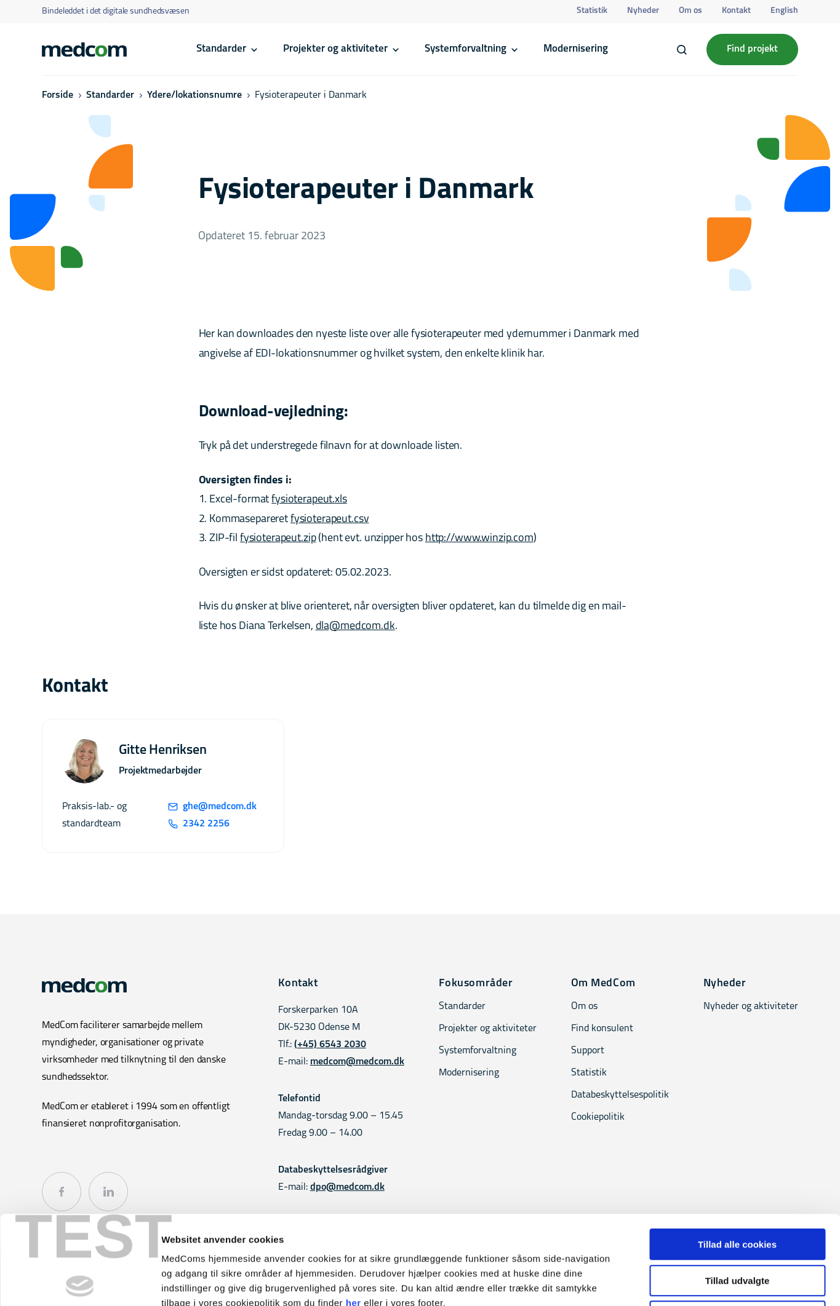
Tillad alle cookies (737, 1155)
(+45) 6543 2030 (330, 1045)
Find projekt (752, 49)
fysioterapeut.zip (278, 538)
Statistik (592, 10)
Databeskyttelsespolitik (620, 1095)
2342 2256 (199, 824)
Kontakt (736, 10)
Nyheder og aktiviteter (750, 1006)
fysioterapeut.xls (309, 499)
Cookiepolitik (598, 1117)
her (353, 1214)
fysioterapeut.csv (329, 519)
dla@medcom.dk (355, 626)
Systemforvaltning (465, 49)
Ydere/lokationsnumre (194, 95)
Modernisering (575, 49)
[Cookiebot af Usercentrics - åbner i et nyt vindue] (80, 1282)
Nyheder (643, 10)
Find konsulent (602, 1029)
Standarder (221, 49)
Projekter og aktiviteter (335, 49)
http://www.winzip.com (479, 538)
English (784, 10)
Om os (690, 10)
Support (587, 1051)
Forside (57, 95)
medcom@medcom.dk (357, 1062)
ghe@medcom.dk (212, 807)
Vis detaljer (640, 1281)
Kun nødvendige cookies (737, 1227)
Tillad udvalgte (737, 1192)
